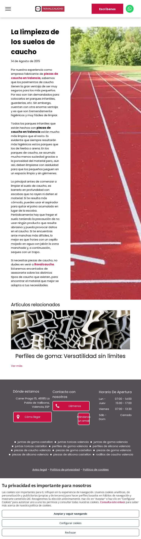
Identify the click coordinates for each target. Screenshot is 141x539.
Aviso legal (39, 469)
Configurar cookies (70, 523)
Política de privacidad (65, 469)
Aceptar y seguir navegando (70, 513)
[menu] (8, 9)
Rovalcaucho (44, 264)
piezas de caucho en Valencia (34, 76)
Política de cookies (96, 469)
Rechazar (70, 532)
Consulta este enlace (112, 502)
